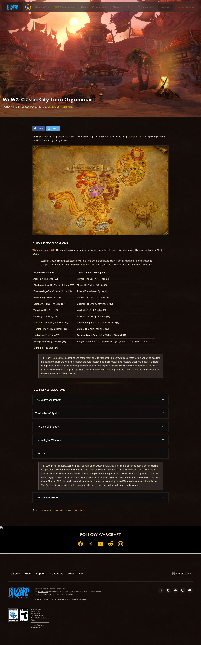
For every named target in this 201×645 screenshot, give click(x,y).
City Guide (59, 510)
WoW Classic (46, 510)
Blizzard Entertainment (60, 106)
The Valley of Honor (47, 497)
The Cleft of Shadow (47, 426)
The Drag (40, 453)
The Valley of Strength (48, 399)
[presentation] (12, 7)
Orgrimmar (80, 510)
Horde (69, 510)
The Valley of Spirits (47, 413)
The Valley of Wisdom (48, 440)
